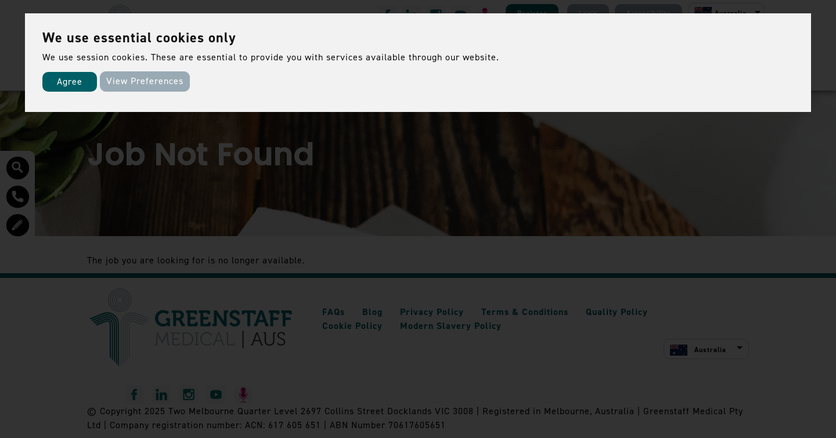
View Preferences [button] (144, 81)
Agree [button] (69, 81)
